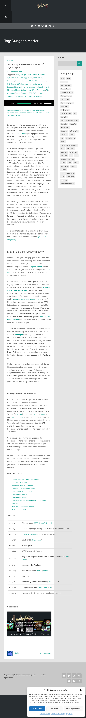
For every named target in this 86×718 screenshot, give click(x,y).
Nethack (24, 79)
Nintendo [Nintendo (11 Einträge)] (64, 144)
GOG (18, 73)
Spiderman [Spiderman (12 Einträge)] (65, 155)
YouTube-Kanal (17, 405)
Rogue (17, 82)
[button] (82, 690)
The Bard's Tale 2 (21, 85)
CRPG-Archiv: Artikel (20, 482)
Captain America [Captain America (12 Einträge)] (67, 81)
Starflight (10, 85)
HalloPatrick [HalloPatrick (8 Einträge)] (65, 116)
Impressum (69, 714)
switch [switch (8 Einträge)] (73, 155)
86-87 (18, 63)
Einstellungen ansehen (73, 709)
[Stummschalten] (41, 92)
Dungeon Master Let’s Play (22, 479)
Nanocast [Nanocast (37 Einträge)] (64, 141)
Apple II (29, 63)
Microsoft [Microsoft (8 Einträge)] (70, 137)
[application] (29, 92)
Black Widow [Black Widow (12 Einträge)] (65, 77)
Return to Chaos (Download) (23, 474)
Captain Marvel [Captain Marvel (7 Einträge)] (66, 85)
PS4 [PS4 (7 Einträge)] (76, 144)
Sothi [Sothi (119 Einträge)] (76, 151)
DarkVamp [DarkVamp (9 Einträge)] (64, 95)
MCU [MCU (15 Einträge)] (62, 137)
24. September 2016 (14, 60)
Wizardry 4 (39, 85)
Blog (36, 402)
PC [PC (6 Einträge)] (71, 144)
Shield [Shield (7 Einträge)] (63, 151)
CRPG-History (20, 122)
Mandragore (30, 76)
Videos (44, 402)
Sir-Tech (36, 82)
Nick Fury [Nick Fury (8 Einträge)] (73, 141)
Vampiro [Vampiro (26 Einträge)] (64, 169)
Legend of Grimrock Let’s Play (24, 477)
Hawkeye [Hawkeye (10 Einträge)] (64, 120)
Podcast (10, 49)
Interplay (24, 73)
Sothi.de (38, 662)
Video (39, 527)
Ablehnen (54, 709)
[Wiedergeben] (8, 92)
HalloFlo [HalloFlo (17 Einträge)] (73, 113)
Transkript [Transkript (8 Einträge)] (70, 165)
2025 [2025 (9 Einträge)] (62, 67)
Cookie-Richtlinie (45, 714)
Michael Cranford (42, 76)
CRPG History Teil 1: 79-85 (44, 511)
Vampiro (31, 85)
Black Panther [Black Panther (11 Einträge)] (66, 74)
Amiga (23, 63)
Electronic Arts (40, 70)
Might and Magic (13, 79)
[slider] (48, 92)
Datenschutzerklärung (58, 714)
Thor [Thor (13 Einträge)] (62, 165)
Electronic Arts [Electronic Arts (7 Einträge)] (66, 102)
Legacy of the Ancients (16, 76)
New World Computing (36, 79)
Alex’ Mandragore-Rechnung (23, 494)
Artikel (19, 402)
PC (47, 79)
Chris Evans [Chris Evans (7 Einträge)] (65, 88)
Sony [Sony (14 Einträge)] (70, 151)
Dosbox (18, 70)
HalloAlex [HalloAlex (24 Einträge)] (64, 113)
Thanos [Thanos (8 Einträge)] (63, 158)
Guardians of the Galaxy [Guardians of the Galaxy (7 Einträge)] (69, 109)
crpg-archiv (28, 67)
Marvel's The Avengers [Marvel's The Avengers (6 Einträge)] (69, 134)
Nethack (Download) (20, 471)
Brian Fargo (18, 67)
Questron (10, 82)
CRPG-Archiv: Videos (20, 485)
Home (43, 685)
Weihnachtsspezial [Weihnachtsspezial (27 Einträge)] (67, 172)
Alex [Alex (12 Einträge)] (68, 67)
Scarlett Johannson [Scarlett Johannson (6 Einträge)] (67, 148)
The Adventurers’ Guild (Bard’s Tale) (26, 468)
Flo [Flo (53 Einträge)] (75, 102)
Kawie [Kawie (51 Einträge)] (72, 123)
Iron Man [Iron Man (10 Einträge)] (64, 123)
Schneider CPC (26, 82)
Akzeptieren (37, 709)
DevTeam (10, 70)
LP (51, 575)
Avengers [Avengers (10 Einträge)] (64, 70)
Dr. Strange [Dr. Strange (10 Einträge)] (65, 99)
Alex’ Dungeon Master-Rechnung (25, 497)
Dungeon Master (28, 70)
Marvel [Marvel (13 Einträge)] (63, 130)
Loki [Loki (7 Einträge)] (62, 127)
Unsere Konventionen (30, 522)
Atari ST (36, 63)
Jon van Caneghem (36, 73)
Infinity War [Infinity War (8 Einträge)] (74, 120)
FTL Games (11, 73)
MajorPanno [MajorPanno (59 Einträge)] (70, 127)
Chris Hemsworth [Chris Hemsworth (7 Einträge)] (67, 92)
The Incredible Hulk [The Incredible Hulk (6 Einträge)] (68, 162)
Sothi (41, 82)
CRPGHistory (38, 67)
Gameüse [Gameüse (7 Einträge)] (64, 106)
